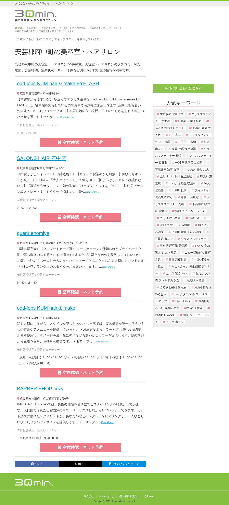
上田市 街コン (175, 321)
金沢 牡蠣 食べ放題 (183, 148)
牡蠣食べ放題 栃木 (190, 121)
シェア (37, 463)
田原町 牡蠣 (179, 190)
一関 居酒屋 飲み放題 (188, 162)
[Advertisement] (183, 52)
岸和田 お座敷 (190, 197)
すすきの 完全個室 (171, 114)
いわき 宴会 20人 (198, 169)
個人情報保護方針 (129, 496)
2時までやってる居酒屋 (175, 225)
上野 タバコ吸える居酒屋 (176, 176)
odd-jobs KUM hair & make (46, 308)
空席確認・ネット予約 (80, 142)
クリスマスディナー (193, 238)
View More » (66, 117)
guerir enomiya (33, 233)
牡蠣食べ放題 (195, 280)
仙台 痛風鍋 (182, 301)
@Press (148, 496)
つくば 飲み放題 (170, 218)
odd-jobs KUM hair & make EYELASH (58, 83)
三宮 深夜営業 (178, 259)
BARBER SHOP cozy (40, 388)
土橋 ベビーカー (199, 218)
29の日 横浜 (195, 308)
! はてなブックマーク (124, 463)
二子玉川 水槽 (187, 141)
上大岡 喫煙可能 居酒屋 (186, 231)
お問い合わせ (106, 496)
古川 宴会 (175, 134)
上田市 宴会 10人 (177, 273)
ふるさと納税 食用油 (173, 287)
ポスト (81, 463)
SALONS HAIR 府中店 (41, 158)
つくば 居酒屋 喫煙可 (182, 183)
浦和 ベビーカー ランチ (190, 211)
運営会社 (89, 496)
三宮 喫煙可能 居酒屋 (173, 245)
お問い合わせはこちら (183, 88)
